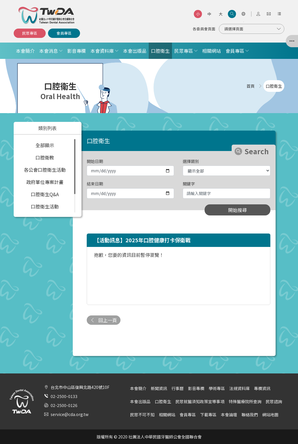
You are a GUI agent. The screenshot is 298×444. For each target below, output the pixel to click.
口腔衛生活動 (45, 206)
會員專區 (64, 33)
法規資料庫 (239, 388)
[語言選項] (243, 14)
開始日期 (95, 161)
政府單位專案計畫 (44, 181)
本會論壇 (229, 414)
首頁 (250, 86)
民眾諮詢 (274, 401)
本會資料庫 (102, 50)
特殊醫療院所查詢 (245, 401)
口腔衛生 (160, 50)
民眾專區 (29, 33)
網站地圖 (270, 414)
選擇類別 (191, 161)
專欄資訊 (262, 388)
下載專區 (208, 414)
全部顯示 (45, 145)
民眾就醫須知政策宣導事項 (199, 401)
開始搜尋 (237, 209)
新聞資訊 (159, 388)
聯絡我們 (250, 414)
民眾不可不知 (142, 414)
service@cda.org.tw (69, 414)
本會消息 (48, 50)
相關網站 (211, 50)
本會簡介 (25, 50)
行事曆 (177, 388)
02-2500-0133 (64, 396)
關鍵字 (189, 184)
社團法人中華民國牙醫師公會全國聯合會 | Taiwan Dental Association (47, 15)
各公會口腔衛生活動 (45, 169)
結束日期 (95, 184)
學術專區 (217, 388)
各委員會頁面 (204, 28)
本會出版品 (134, 50)
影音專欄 (76, 50)
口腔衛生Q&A (45, 194)
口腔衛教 (45, 157)
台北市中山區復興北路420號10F (80, 387)
